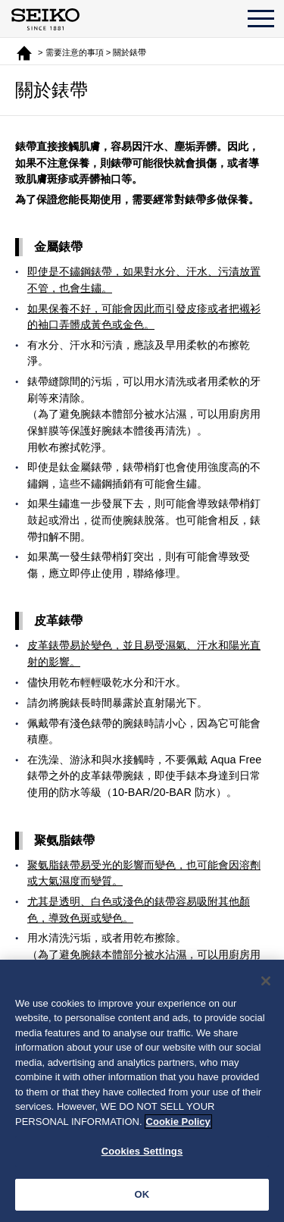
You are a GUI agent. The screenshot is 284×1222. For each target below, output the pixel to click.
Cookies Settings (142, 1153)
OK (142, 1196)
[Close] (265, 983)
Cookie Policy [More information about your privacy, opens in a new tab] (178, 1124)
